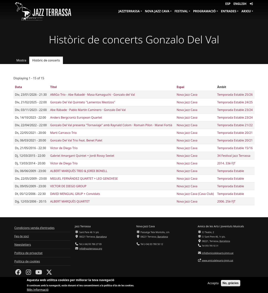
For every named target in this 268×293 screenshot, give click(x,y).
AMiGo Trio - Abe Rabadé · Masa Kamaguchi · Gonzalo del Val (92, 95)
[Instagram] (28, 273)
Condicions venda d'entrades (34, 228)
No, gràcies (231, 284)
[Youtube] (38, 273)
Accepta (213, 284)
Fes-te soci (21, 236)
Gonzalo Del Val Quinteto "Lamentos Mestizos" (82, 102)
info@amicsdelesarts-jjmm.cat (217, 253)
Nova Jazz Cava (157, 11)
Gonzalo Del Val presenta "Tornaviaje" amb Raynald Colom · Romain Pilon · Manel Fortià (111, 125)
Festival (181, 11)
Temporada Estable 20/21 (235, 133)
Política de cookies (27, 261)
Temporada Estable (230, 171)
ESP (228, 4)
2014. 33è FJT (226, 163)
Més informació (38, 291)
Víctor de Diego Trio (64, 148)
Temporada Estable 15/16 (235, 148)
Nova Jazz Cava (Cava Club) (195, 194)
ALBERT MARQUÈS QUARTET (70, 201)
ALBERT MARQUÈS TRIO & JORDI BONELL (78, 171)
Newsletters (22, 245)
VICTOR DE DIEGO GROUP (68, 186)
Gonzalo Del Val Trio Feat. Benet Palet (76, 140)
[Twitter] (49, 273)
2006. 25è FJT (226, 201)
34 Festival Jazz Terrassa (233, 156)
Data (18, 87)
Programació (204, 11)
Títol (53, 87)
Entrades (228, 11)
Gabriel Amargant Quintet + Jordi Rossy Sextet (82, 156)
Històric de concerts (46, 60)
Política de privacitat (28, 253)
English (239, 4)
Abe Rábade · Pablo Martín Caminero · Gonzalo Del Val (88, 110)
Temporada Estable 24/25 (235, 102)
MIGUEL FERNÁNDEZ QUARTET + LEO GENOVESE (84, 178)
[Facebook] (18, 273)
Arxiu (246, 11)
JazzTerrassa (129, 11)
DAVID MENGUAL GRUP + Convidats (75, 194)
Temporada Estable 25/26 (235, 95)
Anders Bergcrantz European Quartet (76, 117)
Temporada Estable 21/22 (235, 125)
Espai (180, 87)
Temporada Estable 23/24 (235, 110)
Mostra (21, 60)
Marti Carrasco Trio (63, 133)
